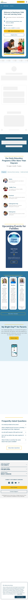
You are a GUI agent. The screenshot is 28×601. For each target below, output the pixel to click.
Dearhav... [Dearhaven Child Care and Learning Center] (12, 5)
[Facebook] (9, 483)
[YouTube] (15, 483)
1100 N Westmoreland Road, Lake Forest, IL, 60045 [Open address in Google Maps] (14, 22)
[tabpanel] (14, 249)
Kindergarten (12, 211)
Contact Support (14, 491)
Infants (10, 179)
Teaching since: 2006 (22, 307)
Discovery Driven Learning (13, 172)
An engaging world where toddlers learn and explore (16, 190)
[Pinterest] (19, 483)
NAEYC (13, 28)
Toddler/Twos (12, 187)
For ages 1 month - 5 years (14, 166)
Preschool (11, 195)
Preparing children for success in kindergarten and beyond (15, 206)
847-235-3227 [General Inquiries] (9, 25)
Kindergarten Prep (13, 203)
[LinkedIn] (12, 483)
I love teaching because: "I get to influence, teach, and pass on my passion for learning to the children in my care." (22, 294)
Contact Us (20, 1)
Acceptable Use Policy (16, 496)
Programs (4, 172)
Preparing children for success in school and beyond (16, 214)
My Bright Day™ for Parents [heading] (14, 327)
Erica (4, 285)
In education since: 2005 (4, 307)
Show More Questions (14, 448)
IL (1, 5)
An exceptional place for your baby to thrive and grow (16, 181)
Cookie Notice (8, 496)
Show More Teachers (13, 313)
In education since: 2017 (13, 307)
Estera (22, 285)
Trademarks (22, 496)
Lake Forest (6, 5)
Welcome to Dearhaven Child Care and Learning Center (14, 13)
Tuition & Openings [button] (14, 31)
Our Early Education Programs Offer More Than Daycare (14, 160)
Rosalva (13, 285)
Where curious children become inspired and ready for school (17, 198)
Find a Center (14, 487)
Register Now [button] (14, 34)
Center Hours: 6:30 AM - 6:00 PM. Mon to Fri (15, 18)
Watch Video (14, 338)
